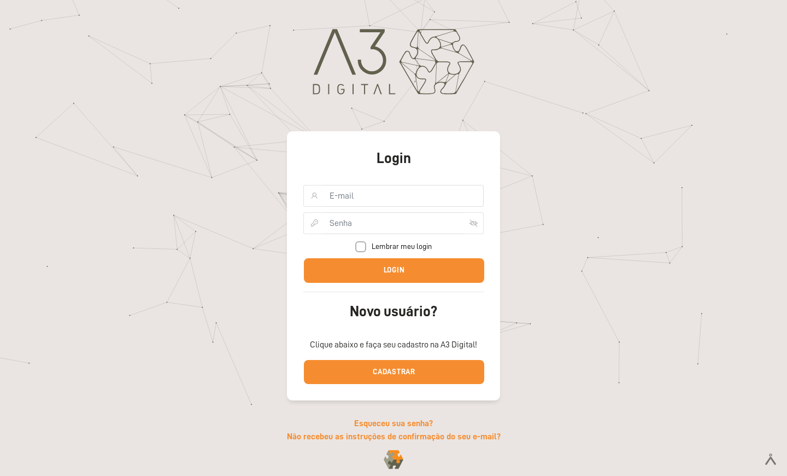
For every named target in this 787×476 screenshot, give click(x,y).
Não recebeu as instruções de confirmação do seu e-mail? (394, 436)
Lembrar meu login (396, 247)
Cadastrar (394, 371)
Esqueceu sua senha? (393, 423)
